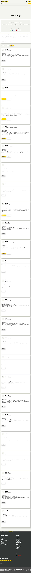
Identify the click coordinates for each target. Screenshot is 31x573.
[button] (10, 30)
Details (3, 60)
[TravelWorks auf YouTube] (6, 560)
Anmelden (3, 98)
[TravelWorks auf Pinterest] (10, 560)
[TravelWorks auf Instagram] (1, 560)
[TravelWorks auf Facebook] (5, 560)
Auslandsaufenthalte (25, 35)
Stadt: (3, 45)
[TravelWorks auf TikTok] (3, 560)
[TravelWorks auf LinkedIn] (8, 560)
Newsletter (2, 563)
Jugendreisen (10, 36)
